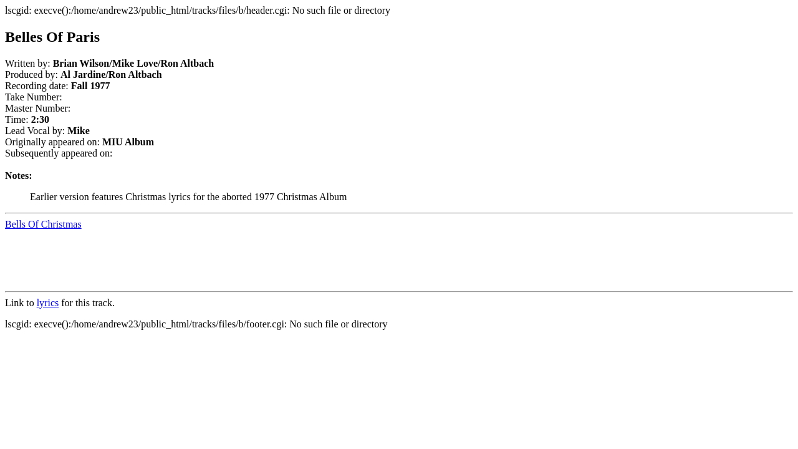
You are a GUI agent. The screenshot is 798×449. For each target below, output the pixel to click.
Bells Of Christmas (43, 224)
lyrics (48, 302)
